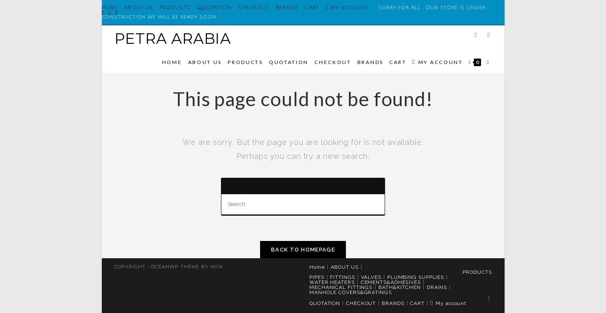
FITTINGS (342, 277)
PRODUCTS (174, 8)
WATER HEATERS (332, 282)
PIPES (316, 277)
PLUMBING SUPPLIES (415, 277)
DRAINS (437, 287)
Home (317, 267)
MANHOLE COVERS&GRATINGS (350, 292)
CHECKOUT (253, 8)
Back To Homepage (303, 249)
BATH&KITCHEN (399, 287)
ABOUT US (138, 8)
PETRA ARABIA (172, 38)
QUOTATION (214, 8)
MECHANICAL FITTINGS (340, 287)
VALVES (371, 277)
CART (312, 8)
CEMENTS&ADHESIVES (391, 282)
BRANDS (287, 8)
